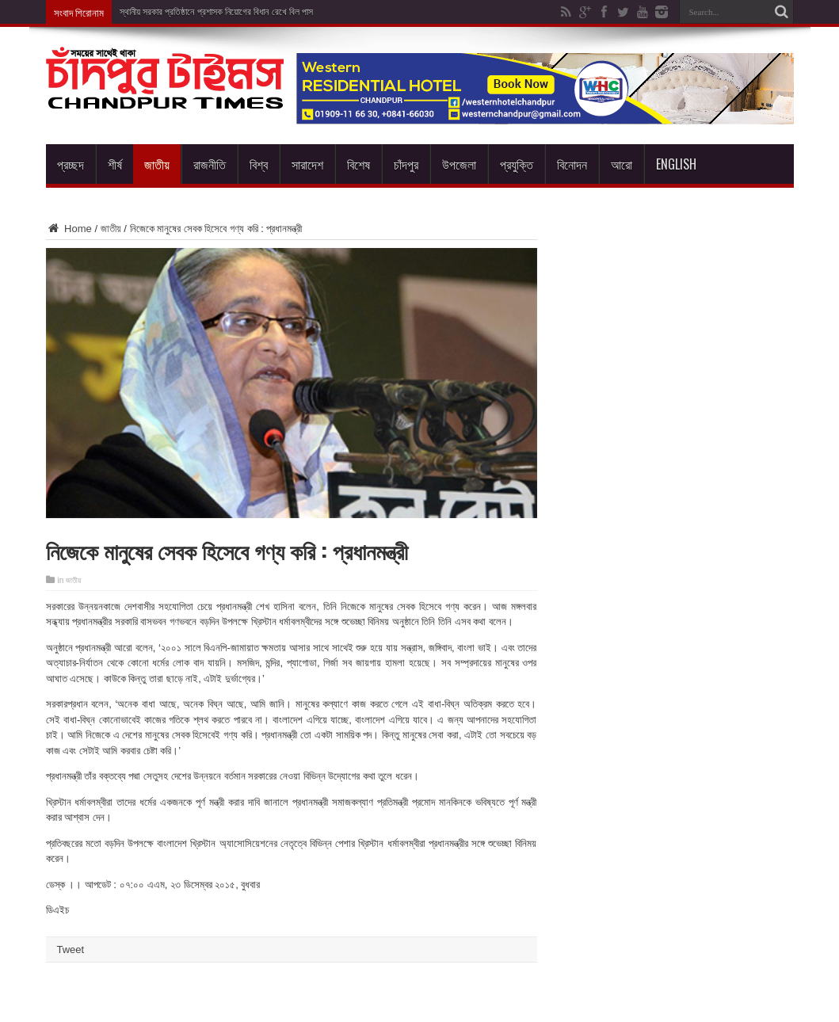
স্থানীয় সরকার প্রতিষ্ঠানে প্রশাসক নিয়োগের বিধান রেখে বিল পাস (217, 11)
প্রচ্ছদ (70, 164)
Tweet (71, 949)
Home (69, 229)
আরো (621, 164)
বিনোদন (572, 164)
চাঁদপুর (406, 164)
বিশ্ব (259, 164)
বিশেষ (358, 164)
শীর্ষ (115, 164)
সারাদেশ (307, 164)
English (676, 164)
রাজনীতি (209, 164)
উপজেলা (459, 164)
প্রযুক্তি (516, 164)
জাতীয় (157, 164)
